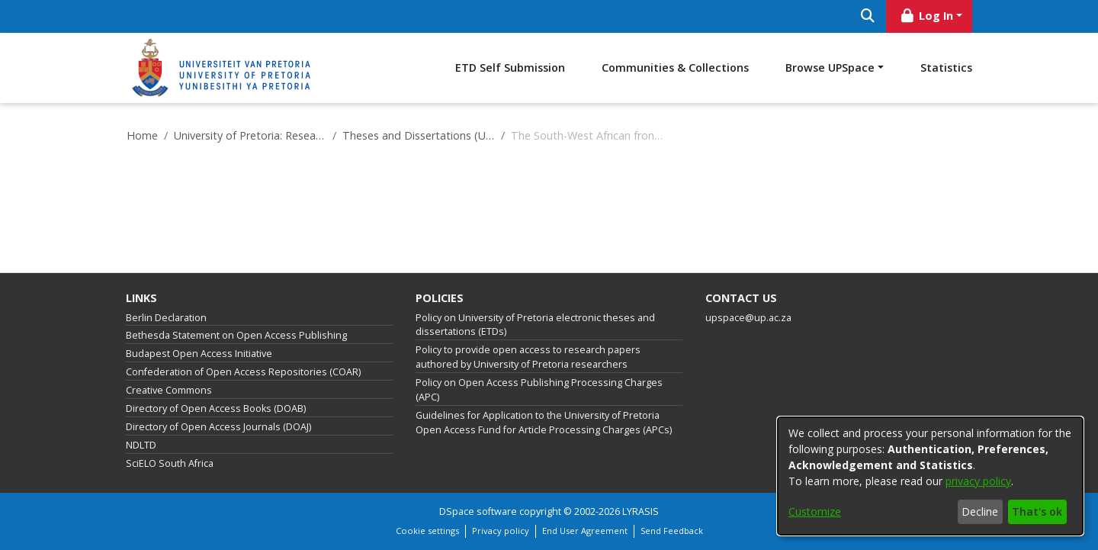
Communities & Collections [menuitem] (675, 67)
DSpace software (478, 511)
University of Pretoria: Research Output (250, 135)
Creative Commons (169, 390)
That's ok (1037, 511)
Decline (980, 511)
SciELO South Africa (170, 463)
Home (142, 135)
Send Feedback (671, 530)
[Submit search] (867, 16)
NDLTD (141, 445)
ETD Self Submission (510, 67)
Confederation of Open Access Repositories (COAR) (243, 371)
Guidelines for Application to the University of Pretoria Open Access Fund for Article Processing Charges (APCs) (544, 422)
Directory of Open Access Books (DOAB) (216, 408)
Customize (814, 511)
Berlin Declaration (166, 317)
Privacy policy (500, 530)
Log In (926, 15)
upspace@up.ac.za (748, 317)
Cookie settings (427, 530)
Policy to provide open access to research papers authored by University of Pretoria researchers (528, 357)
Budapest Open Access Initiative (199, 353)
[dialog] (930, 476)
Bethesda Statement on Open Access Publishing (236, 335)
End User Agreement (585, 530)
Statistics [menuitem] (946, 67)
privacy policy (978, 481)
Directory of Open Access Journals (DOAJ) (218, 426)
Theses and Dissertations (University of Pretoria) (418, 135)
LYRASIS (640, 511)
